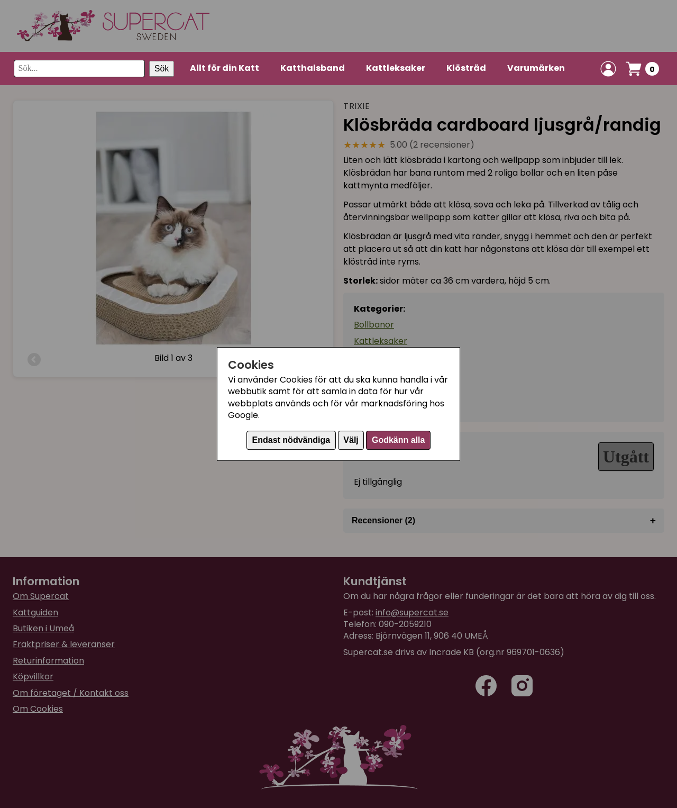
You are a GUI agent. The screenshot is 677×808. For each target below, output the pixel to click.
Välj (350, 439)
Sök (161, 68)
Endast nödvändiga (291, 439)
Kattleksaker (395, 68)
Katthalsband (312, 68)
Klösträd (466, 68)
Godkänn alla (398, 439)
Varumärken (536, 68)
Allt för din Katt (224, 68)
